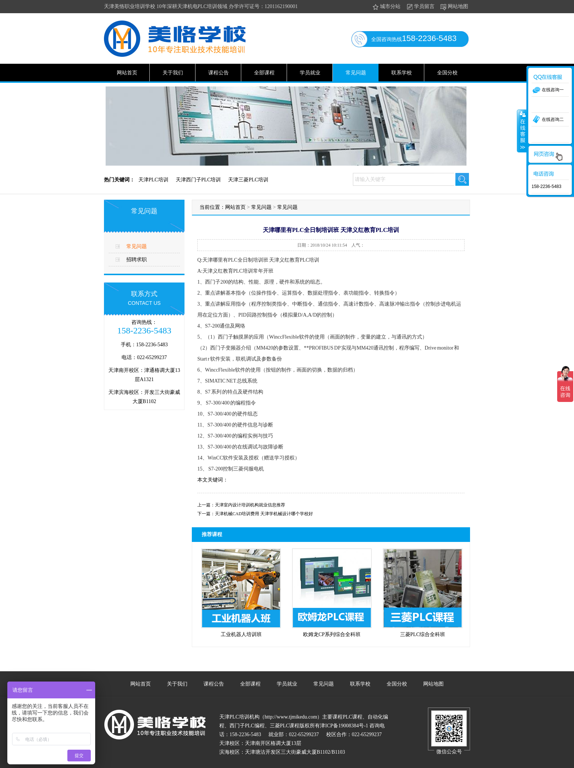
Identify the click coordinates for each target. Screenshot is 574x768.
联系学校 (401, 72)
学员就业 (310, 72)
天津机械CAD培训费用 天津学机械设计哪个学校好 (264, 513)
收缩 (522, 130)
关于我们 (173, 72)
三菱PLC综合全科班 (423, 634)
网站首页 (127, 72)
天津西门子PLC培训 (198, 179)
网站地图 (453, 7)
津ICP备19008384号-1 (344, 725)
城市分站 (386, 7)
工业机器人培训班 (241, 634)
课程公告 (218, 72)
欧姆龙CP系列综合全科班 (332, 634)
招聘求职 (136, 259)
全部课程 (264, 72)
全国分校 (447, 72)
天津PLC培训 (153, 179)
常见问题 (356, 72)
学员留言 (420, 7)
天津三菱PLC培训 (248, 179)
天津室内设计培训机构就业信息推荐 (250, 504)
